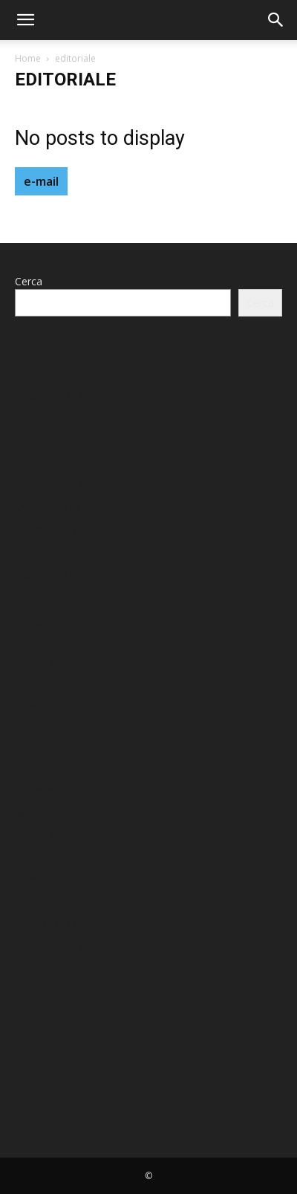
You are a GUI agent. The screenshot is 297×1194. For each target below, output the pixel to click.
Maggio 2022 (46, 618)
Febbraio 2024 (49, 462)
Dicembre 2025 (51, 396)
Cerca (28, 281)
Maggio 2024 (46, 418)
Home (28, 58)
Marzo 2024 (44, 440)
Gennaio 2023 (48, 552)
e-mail (41, 181)
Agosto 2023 (45, 529)
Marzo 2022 (44, 663)
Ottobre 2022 (47, 574)
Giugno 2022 (45, 596)
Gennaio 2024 (48, 485)
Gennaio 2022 (48, 708)
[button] (25, 20)
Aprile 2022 (41, 641)
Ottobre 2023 (47, 507)
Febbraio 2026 (49, 373)
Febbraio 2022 (49, 685)
